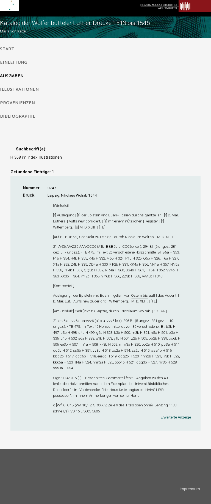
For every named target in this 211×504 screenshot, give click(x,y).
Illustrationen (19, 89)
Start (7, 48)
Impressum (189, 488)
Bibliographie (17, 116)
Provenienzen (17, 102)
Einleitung (13, 62)
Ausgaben (12, 75)
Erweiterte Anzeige (176, 417)
